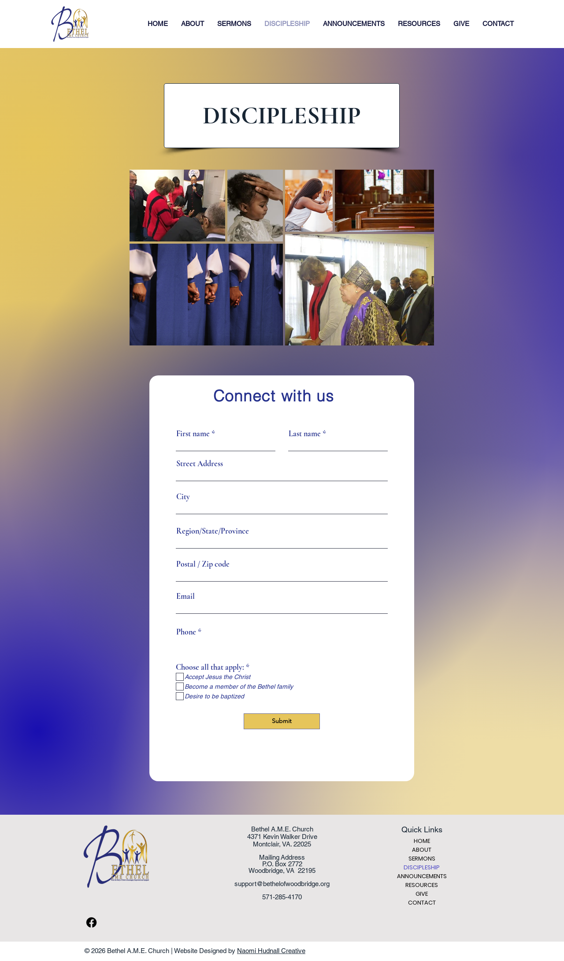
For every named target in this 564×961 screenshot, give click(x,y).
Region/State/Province (212, 531)
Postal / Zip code (203, 564)
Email (185, 596)
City (183, 497)
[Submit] (282, 721)
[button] (192, 24)
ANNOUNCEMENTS (422, 876)
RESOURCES (421, 885)
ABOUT (421, 850)
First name (193, 434)
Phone (186, 632)
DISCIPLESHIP (422, 867)
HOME (422, 841)
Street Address (199, 464)
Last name (305, 434)
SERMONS (421, 858)
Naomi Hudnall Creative (271, 950)
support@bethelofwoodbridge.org (282, 883)
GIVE (422, 894)
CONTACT (422, 902)
